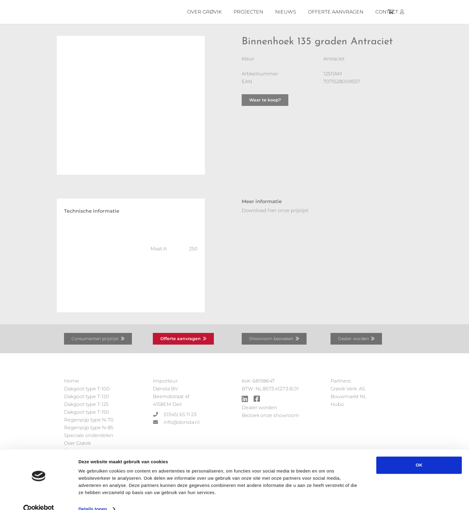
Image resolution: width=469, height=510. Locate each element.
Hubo (337, 404)
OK (419, 454)
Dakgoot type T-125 (86, 404)
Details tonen (92, 498)
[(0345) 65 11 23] (158, 414)
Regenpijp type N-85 (88, 427)
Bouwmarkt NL (348, 396)
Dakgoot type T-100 (87, 389)
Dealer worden (259, 407)
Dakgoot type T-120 (86, 396)
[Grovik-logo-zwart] (124, 12)
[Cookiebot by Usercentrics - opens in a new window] (39, 498)
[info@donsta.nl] (158, 422)
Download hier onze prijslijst (275, 210)
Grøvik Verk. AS (348, 389)
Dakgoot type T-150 (86, 412)
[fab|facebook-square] (257, 399)
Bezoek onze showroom (270, 415)
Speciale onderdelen (88, 435)
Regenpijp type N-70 (89, 420)
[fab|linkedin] (245, 399)
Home (71, 381)
